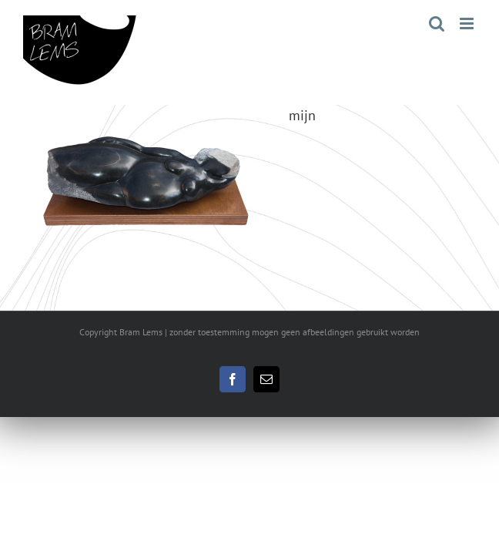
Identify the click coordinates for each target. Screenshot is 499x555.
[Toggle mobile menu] (468, 23)
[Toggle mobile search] (436, 23)
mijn (302, 115)
